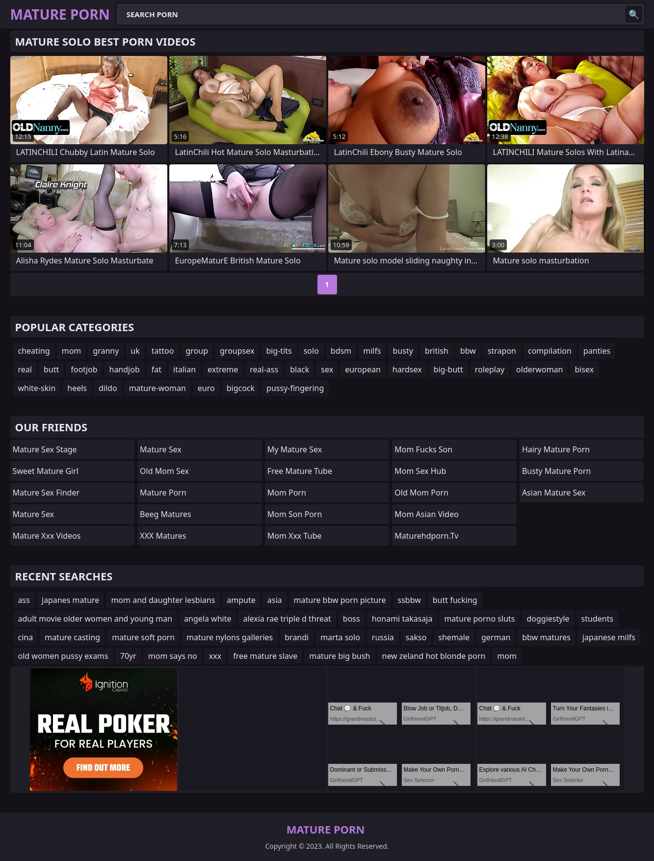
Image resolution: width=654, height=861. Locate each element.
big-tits (278, 350)
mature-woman (157, 388)
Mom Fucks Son (423, 449)
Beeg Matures (165, 514)
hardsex (407, 369)
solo (311, 350)
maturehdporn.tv (426, 535)
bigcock (241, 388)
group (196, 350)
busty (403, 350)
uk (135, 350)
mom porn (286, 492)
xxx (215, 656)
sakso (416, 637)
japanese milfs (608, 637)
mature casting (72, 637)
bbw (468, 350)
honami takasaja (402, 618)
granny (106, 350)
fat (156, 369)
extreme (223, 369)
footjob (84, 369)
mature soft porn (143, 637)
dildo (108, 388)
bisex (584, 369)
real (25, 369)
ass (24, 600)
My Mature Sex (294, 449)
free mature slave (265, 656)
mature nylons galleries (229, 637)
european (363, 369)
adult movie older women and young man (95, 618)
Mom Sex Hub (420, 471)
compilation (550, 350)
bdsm (341, 350)
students (597, 618)
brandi (297, 637)
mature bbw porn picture (340, 600)
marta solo (340, 637)
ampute (241, 600)
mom (71, 350)
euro (206, 388)
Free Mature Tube (299, 471)
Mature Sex (33, 514)
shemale (454, 637)
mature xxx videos (47, 535)
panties (596, 350)
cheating (34, 350)
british (436, 350)
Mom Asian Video (426, 514)
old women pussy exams (63, 656)
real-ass (264, 369)
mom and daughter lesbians (163, 600)
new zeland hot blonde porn (434, 656)
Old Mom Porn (421, 492)
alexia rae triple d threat (287, 618)
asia (274, 600)
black (299, 369)
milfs (372, 350)
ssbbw (409, 600)
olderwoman (539, 369)
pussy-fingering (295, 388)
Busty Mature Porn (556, 471)
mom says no (172, 656)
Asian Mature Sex (554, 492)
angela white (207, 618)
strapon (502, 350)
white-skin (37, 388)
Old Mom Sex (164, 471)
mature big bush (339, 656)
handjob (124, 369)
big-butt (448, 369)
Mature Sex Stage (45, 449)
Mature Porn (163, 492)
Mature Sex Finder (46, 492)
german (495, 637)
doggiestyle (547, 618)
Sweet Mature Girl (45, 471)
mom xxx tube (294, 535)
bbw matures (546, 637)
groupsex (237, 350)
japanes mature (71, 600)
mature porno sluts (479, 618)
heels (77, 388)
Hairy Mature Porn (556, 449)
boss (351, 618)
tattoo (163, 350)
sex (327, 369)
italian (184, 369)
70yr (128, 656)
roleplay (489, 369)
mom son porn (294, 514)
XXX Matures (163, 535)
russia (383, 637)
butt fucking (455, 600)
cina (25, 637)
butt (51, 369)
